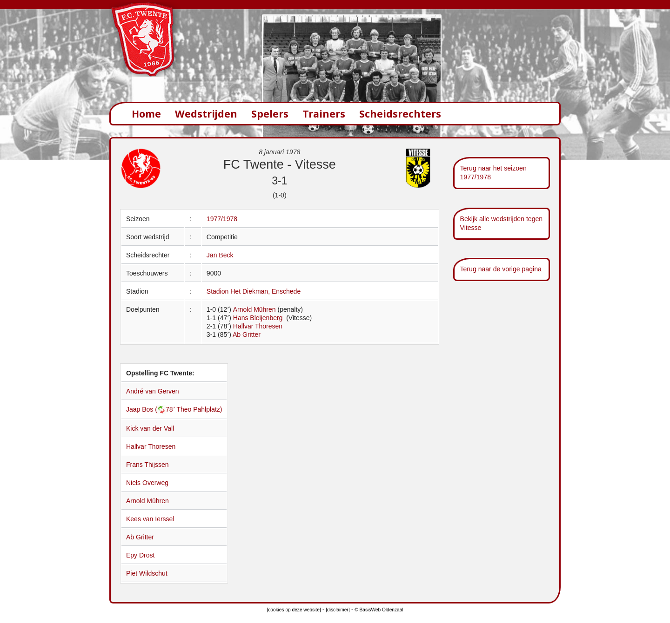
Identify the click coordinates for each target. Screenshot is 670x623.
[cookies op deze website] (294, 609)
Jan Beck (220, 255)
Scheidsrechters (400, 113)
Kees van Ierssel (150, 519)
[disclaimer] (337, 609)
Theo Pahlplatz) (199, 409)
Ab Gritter (247, 334)
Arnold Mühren (254, 309)
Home (146, 113)
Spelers (269, 113)
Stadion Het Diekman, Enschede (254, 291)
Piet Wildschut (147, 573)
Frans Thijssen (147, 464)
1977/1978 (222, 219)
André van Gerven (152, 391)
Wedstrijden (206, 113)
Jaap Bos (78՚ (151, 409)
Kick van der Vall (150, 428)
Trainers (323, 113)
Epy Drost (140, 555)
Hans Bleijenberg (259, 317)
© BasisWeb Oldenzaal (379, 609)
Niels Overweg (147, 482)
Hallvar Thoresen (257, 326)
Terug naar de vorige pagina (501, 269)
